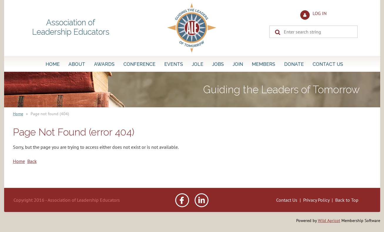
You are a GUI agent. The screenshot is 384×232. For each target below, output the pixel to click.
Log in (320, 13)
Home (18, 113)
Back (32, 161)
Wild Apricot (329, 220)
